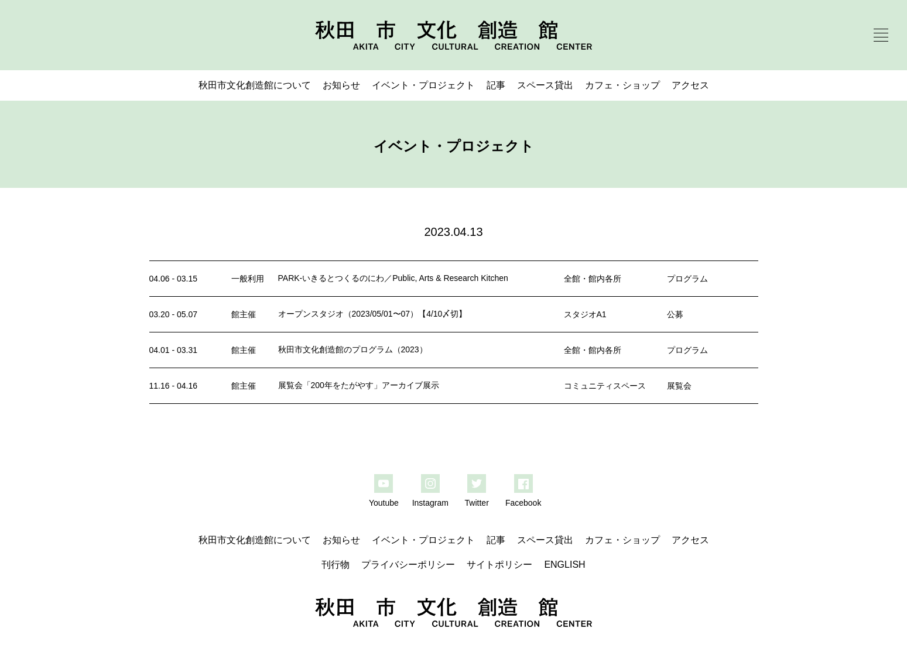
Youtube (384, 502)
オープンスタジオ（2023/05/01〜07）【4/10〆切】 (372, 313)
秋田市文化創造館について (254, 85)
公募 (675, 314)
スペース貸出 (545, 85)
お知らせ (341, 85)
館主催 (243, 314)
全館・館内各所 (592, 278)
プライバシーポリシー (408, 565)
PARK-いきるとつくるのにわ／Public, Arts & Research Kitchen (393, 278)
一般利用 (247, 278)
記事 (496, 85)
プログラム (687, 278)
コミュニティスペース (605, 385)
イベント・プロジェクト (423, 85)
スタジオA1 (585, 314)
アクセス (690, 85)
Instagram (430, 502)
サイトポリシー (499, 565)
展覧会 (679, 385)
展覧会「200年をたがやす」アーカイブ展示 (358, 385)
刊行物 (335, 565)
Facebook (523, 502)
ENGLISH (564, 565)
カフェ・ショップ (622, 85)
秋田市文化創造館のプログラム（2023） (352, 349)
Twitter (477, 502)
